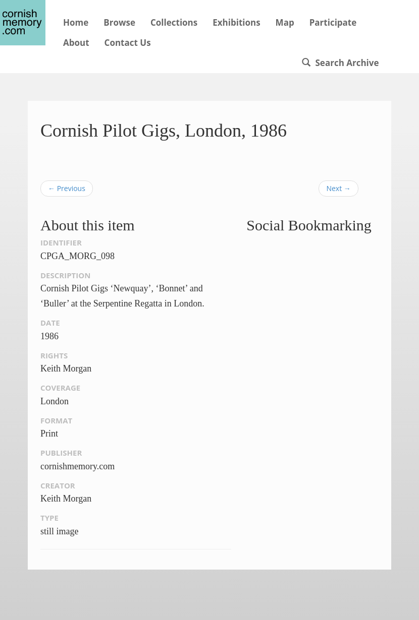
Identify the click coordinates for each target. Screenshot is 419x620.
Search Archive (340, 63)
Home (75, 22)
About (76, 42)
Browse (119, 22)
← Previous (66, 188)
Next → (338, 188)
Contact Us (127, 42)
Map (285, 22)
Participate (333, 22)
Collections (173, 22)
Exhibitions (236, 22)
